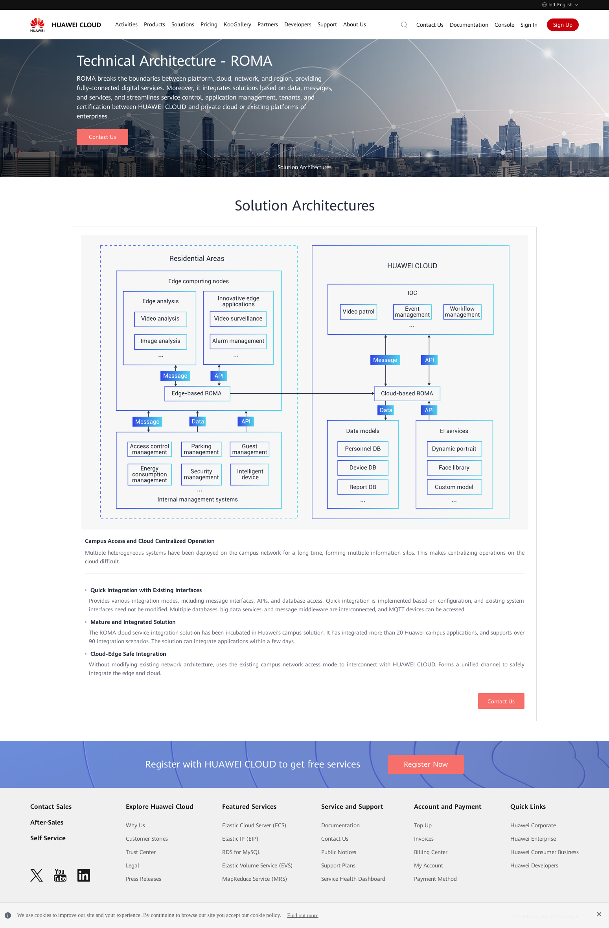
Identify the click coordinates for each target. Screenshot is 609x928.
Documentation (469, 25)
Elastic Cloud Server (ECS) (254, 825)
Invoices (424, 839)
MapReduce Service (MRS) (254, 879)
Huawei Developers (534, 865)
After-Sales (46, 822)
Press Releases (143, 879)
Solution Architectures (304, 167)
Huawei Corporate (533, 825)
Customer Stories (147, 839)
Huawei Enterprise (533, 839)
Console (504, 25)
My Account (428, 865)
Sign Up (562, 25)
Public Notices (338, 852)
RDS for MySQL (241, 852)
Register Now (426, 764)
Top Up (423, 825)
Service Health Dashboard (353, 879)
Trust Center (141, 852)
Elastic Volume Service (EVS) (257, 865)
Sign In (529, 25)
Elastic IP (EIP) (240, 839)
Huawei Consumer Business (544, 852)
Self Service (48, 838)
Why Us (135, 825)
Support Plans (338, 865)
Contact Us (429, 25)
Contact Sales (51, 806)
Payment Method (435, 879)
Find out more (302, 915)
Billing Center (430, 852)
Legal (132, 865)
